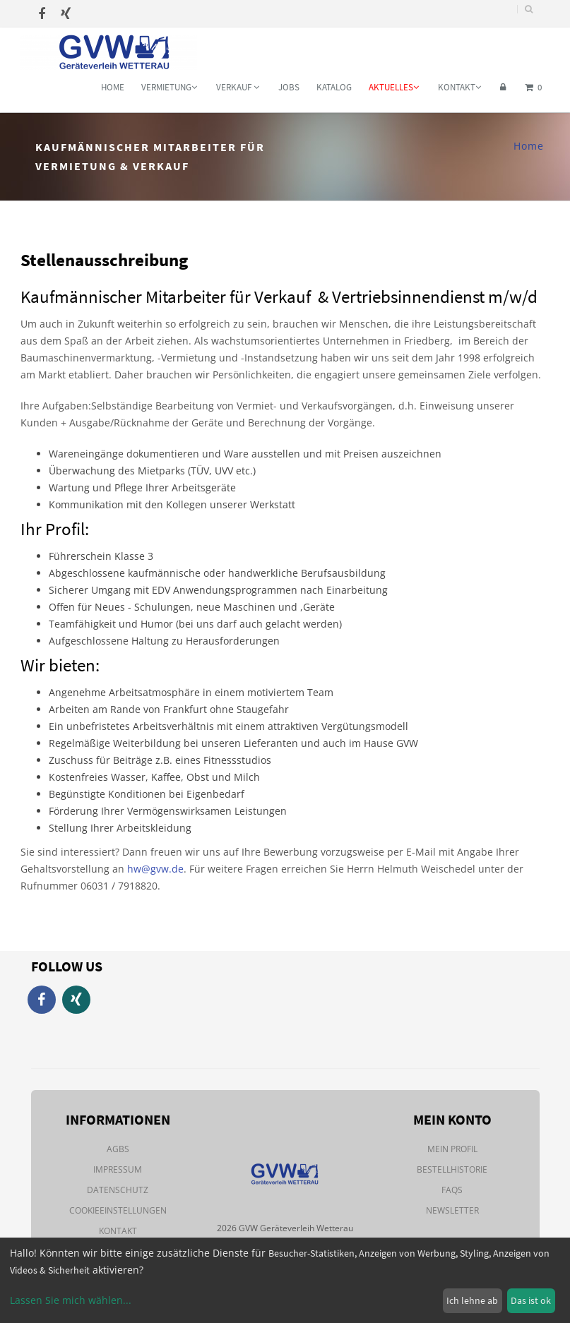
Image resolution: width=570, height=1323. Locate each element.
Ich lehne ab (472, 1300)
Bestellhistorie (452, 1169)
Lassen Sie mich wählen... (70, 1300)
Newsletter (452, 1210)
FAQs (452, 1190)
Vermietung (169, 87)
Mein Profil (452, 1149)
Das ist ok (531, 1300)
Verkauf (237, 87)
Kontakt (459, 87)
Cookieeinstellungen (118, 1210)
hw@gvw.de (155, 868)
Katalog (334, 87)
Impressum (117, 1169)
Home (112, 87)
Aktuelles (394, 87)
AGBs (118, 1149)
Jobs (288, 87)
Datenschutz (117, 1190)
